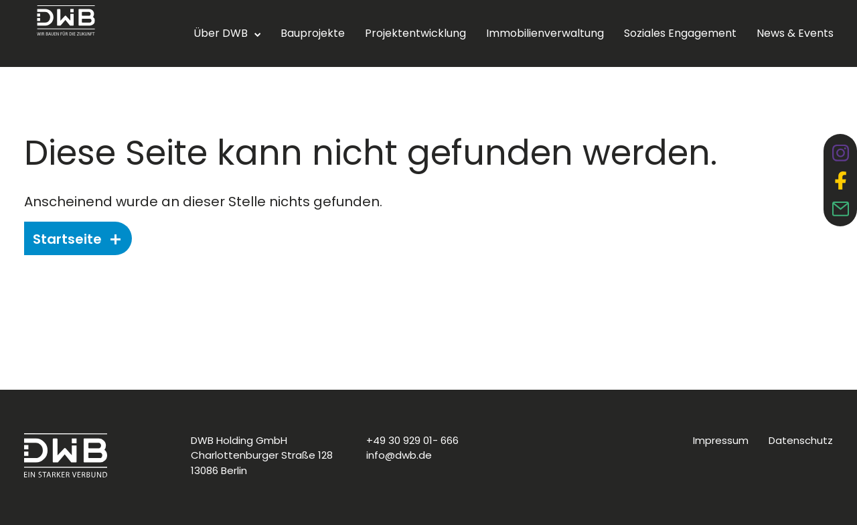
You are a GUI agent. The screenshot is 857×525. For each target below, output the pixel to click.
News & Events (795, 33)
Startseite (77, 239)
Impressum (721, 440)
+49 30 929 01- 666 (412, 440)
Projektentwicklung (415, 33)
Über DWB (220, 33)
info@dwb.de (399, 455)
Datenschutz (801, 440)
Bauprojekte (313, 33)
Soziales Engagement (680, 33)
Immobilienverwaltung (545, 33)
